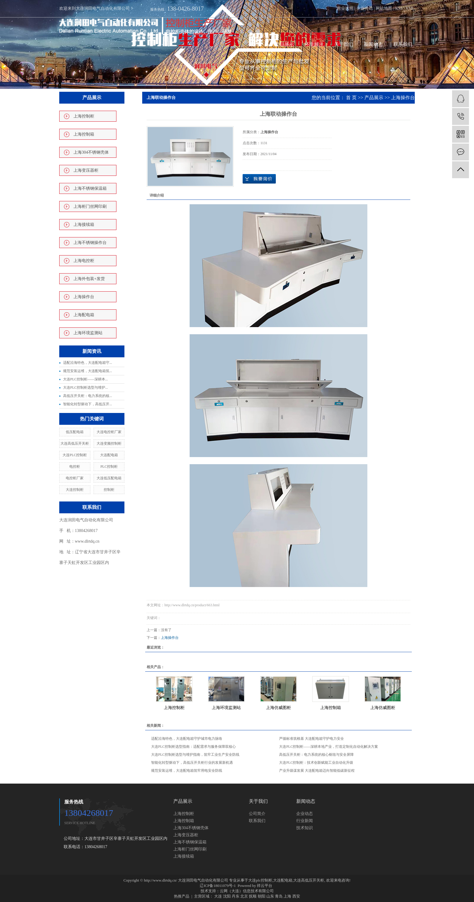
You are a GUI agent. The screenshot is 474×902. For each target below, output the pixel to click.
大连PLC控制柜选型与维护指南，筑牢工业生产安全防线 (195, 755)
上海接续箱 (83, 224)
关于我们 (343, 44)
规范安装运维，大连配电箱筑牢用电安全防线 (186, 770)
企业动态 (304, 813)
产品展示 (284, 44)
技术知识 (304, 828)
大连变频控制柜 (109, 443)
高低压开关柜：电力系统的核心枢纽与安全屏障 (316, 755)
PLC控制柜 (109, 466)
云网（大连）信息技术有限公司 (247, 891)
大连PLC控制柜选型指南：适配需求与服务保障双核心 (193, 747)
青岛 (279, 896)
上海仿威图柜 (278, 707)
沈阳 (227, 896)
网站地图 (384, 8)
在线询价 (259, 179)
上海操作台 (83, 297)
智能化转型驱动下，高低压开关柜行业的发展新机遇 (192, 762)
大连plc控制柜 (260, 880)
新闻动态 (373, 44)
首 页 (351, 97)
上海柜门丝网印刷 (90, 206)
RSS (399, 8)
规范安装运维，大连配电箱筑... (87, 371)
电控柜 (74, 466)
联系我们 (402, 44)
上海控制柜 (83, 116)
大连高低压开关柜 (74, 443)
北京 (244, 896)
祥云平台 (264, 885)
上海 (287, 896)
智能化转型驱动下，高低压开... (87, 404)
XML (410, 8)
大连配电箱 (109, 455)
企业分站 (364, 8)
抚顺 (253, 896)
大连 (218, 896)
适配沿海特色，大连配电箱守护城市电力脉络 (186, 739)
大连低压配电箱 (109, 478)
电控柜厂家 (75, 478)
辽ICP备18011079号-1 (218, 885)
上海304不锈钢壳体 (91, 152)
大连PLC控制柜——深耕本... (85, 379)
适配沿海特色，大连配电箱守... (87, 363)
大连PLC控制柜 (75, 455)
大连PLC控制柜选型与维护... (85, 387)
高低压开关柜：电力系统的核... (87, 396)
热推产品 (181, 896)
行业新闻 (304, 821)
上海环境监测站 (88, 333)
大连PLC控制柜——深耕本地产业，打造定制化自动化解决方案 (328, 747)
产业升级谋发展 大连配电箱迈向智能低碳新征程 (317, 770)
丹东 (235, 896)
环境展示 (314, 44)
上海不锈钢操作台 (90, 242)
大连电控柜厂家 (109, 432)
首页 (255, 44)
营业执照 (345, 8)
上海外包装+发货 (89, 278)
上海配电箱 (83, 315)
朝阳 (261, 896)
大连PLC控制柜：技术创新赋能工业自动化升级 (316, 762)
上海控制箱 (83, 134)
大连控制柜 (75, 490)
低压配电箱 (75, 432)
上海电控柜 (83, 260)
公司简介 (257, 813)
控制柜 (109, 490)
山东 (270, 896)
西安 (296, 896)
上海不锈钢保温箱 (90, 188)
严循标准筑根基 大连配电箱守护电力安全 (311, 739)
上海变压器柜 (85, 170)
